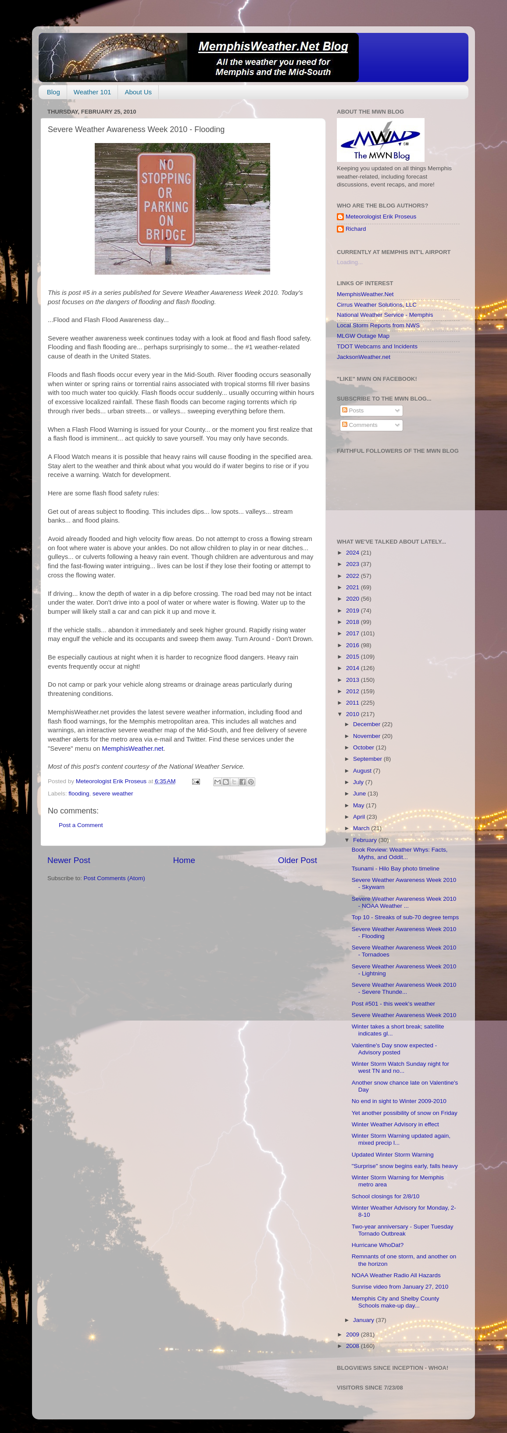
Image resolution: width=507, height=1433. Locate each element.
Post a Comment (81, 825)
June (360, 793)
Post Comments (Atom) (114, 878)
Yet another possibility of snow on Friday (404, 1113)
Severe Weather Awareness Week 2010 (404, 1015)
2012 (353, 691)
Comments (360, 425)
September (368, 759)
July (359, 782)
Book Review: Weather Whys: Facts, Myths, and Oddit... (400, 853)
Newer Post (68, 860)
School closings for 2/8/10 (386, 1196)
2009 (353, 1334)
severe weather (113, 793)
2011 (353, 702)
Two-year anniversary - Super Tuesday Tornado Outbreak (402, 1230)
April (360, 816)
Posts (353, 410)
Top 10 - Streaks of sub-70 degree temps (405, 917)
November (367, 736)
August (363, 770)
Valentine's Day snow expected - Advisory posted (394, 1049)
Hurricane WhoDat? (378, 1245)
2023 (353, 564)
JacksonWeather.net (363, 357)
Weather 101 (92, 92)
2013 (353, 680)
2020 (353, 598)
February (365, 840)
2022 (353, 576)
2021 (353, 587)
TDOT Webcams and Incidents (377, 346)
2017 (353, 633)
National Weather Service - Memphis (385, 315)
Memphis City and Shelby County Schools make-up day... (395, 1302)
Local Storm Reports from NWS (378, 325)
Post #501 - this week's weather (393, 1003)
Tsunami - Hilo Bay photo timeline (395, 868)
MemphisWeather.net (133, 748)
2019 (353, 610)
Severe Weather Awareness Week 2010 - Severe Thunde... (404, 988)
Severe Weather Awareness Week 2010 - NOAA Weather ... (404, 902)
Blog (53, 92)
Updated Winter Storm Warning (393, 1154)
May (359, 805)
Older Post (297, 860)
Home (184, 860)
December (367, 724)
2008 (353, 1346)
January (364, 1320)
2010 (353, 714)
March (362, 828)
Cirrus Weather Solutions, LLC (377, 304)
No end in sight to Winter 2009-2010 (399, 1101)
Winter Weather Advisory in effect (395, 1124)
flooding (78, 793)
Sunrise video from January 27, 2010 (400, 1286)
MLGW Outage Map (363, 336)
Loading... (350, 262)
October (364, 747)
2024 (353, 552)
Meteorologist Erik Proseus (381, 216)
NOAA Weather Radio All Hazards (396, 1275)
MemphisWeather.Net (365, 294)
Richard (356, 229)
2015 (353, 656)
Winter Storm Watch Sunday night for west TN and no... (400, 1067)
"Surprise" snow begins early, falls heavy (405, 1166)
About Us (138, 92)
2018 (353, 622)
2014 (353, 668)
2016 (353, 645)
